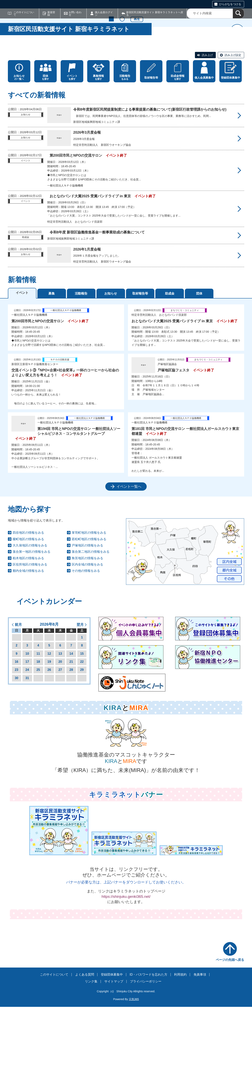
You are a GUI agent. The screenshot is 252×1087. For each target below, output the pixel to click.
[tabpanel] (126, 478)
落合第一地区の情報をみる (31, 632)
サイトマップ (113, 1061)
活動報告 (81, 373)
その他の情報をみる (86, 651)
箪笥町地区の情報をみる (89, 613)
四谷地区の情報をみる (28, 613)
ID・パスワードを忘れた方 (148, 1054)
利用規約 (180, 1054)
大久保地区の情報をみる (30, 625)
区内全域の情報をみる (87, 644)
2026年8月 (49, 704)
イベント (22, 373)
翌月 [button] (80, 705)
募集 (51, 373)
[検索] (238, 13)
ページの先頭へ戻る (230, 1040)
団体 (199, 373)
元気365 (134, 1079)
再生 (137, 118)
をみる (124, 157)
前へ (15, 80)
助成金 (169, 373)
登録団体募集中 (112, 1054)
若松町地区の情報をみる (89, 619)
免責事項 (200, 1054)
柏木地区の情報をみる (28, 638)
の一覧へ (19, 157)
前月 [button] (18, 705)
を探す (45, 157)
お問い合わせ (75, 13)
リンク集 (91, 1061)
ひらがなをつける (230, 4)
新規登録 (51, 13)
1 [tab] (111, 117)
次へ (237, 80)
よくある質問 (84, 1054)
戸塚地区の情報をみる (87, 625)
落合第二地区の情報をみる (90, 632)
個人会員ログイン (104, 13)
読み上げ (207, 135)
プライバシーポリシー (145, 1061)
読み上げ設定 (233, 135)
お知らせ (110, 373)
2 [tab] (122, 117)
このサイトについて (24, 13)
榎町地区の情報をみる (28, 619)
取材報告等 (140, 373)
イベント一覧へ (129, 567)
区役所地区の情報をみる (30, 644)
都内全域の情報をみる (28, 651)
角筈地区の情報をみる (87, 638)
